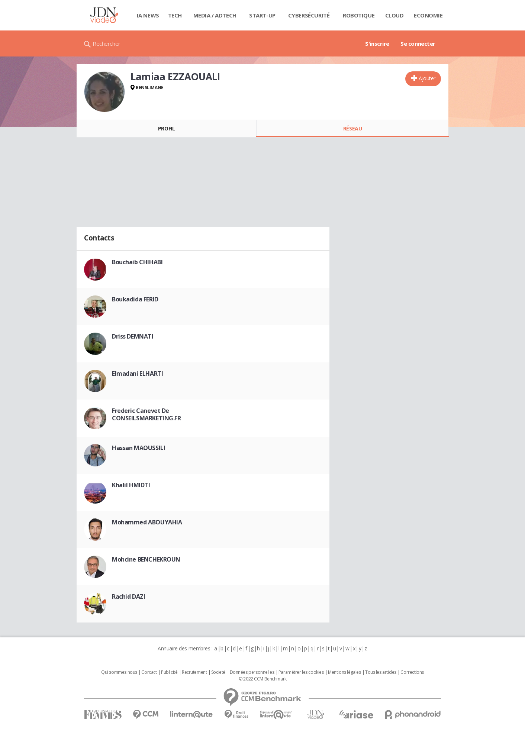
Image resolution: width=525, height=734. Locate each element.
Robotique (358, 15)
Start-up (262, 15)
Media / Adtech (214, 15)
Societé (218, 672)
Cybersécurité (309, 15)
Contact (149, 672)
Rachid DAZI (128, 596)
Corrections (411, 672)
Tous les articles (380, 672)
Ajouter (427, 78)
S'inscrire (377, 43)
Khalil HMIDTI (131, 485)
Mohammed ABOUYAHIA (147, 522)
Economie (428, 15)
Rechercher (106, 43)
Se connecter (417, 43)
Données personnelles (252, 672)
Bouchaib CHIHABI (137, 262)
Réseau (352, 128)
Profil (166, 128)
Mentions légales (344, 672)
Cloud (394, 15)
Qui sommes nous (119, 672)
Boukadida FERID (135, 299)
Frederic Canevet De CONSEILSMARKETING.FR (146, 414)
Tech (175, 15)
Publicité (169, 672)
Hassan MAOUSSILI (138, 448)
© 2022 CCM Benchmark (263, 679)
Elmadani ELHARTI (137, 373)
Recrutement (194, 672)
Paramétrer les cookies (301, 672)
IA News (148, 15)
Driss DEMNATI (133, 336)
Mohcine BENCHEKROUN (146, 559)
